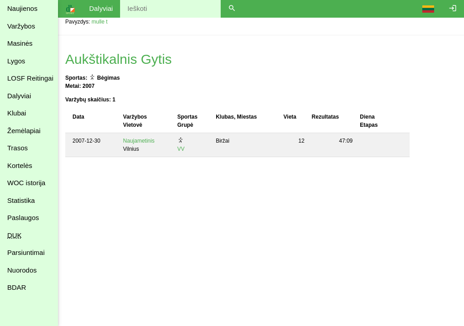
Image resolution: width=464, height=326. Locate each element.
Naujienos (22, 8)
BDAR (16, 287)
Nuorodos (22, 270)
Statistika (21, 200)
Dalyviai (19, 96)
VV (180, 149)
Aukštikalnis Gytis (118, 59)
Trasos (17, 148)
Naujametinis (139, 141)
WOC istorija (26, 183)
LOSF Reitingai (30, 78)
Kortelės (19, 165)
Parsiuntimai (26, 252)
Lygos (16, 61)
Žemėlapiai (23, 130)
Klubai (16, 113)
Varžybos (21, 26)
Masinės (20, 43)
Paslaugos (23, 217)
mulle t (99, 22)
